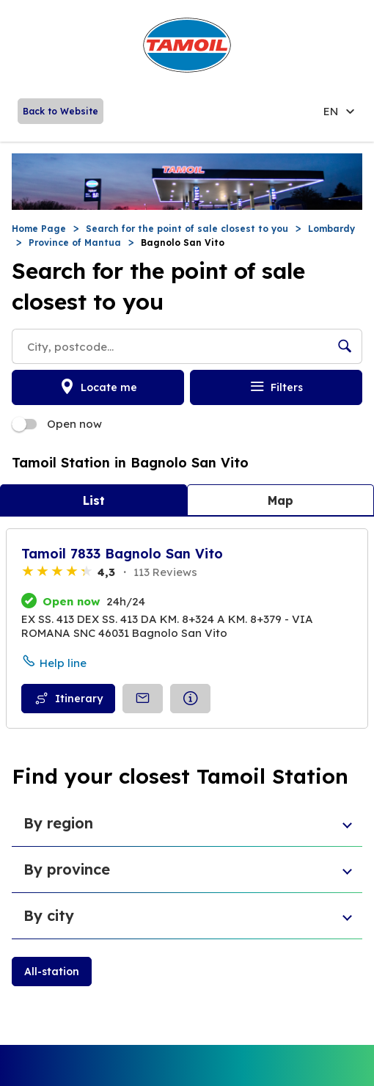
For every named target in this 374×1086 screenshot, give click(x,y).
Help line (63, 663)
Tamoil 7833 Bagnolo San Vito (122, 553)
